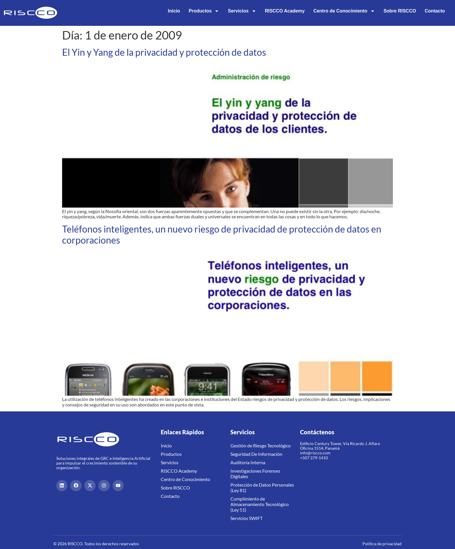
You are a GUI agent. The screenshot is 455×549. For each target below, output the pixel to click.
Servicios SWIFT (246, 518)
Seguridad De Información (256, 454)
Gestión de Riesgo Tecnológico (260, 445)
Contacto (435, 10)
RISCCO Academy (285, 10)
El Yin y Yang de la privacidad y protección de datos (164, 52)
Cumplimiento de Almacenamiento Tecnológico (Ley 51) (259, 504)
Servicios (242, 11)
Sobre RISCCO (400, 10)
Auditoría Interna (247, 462)
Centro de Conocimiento (344, 11)
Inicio (174, 10)
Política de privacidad (382, 543)
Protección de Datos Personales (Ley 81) (262, 487)
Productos (204, 11)
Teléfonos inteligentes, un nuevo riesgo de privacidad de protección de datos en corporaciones (221, 234)
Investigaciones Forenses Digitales (255, 473)
